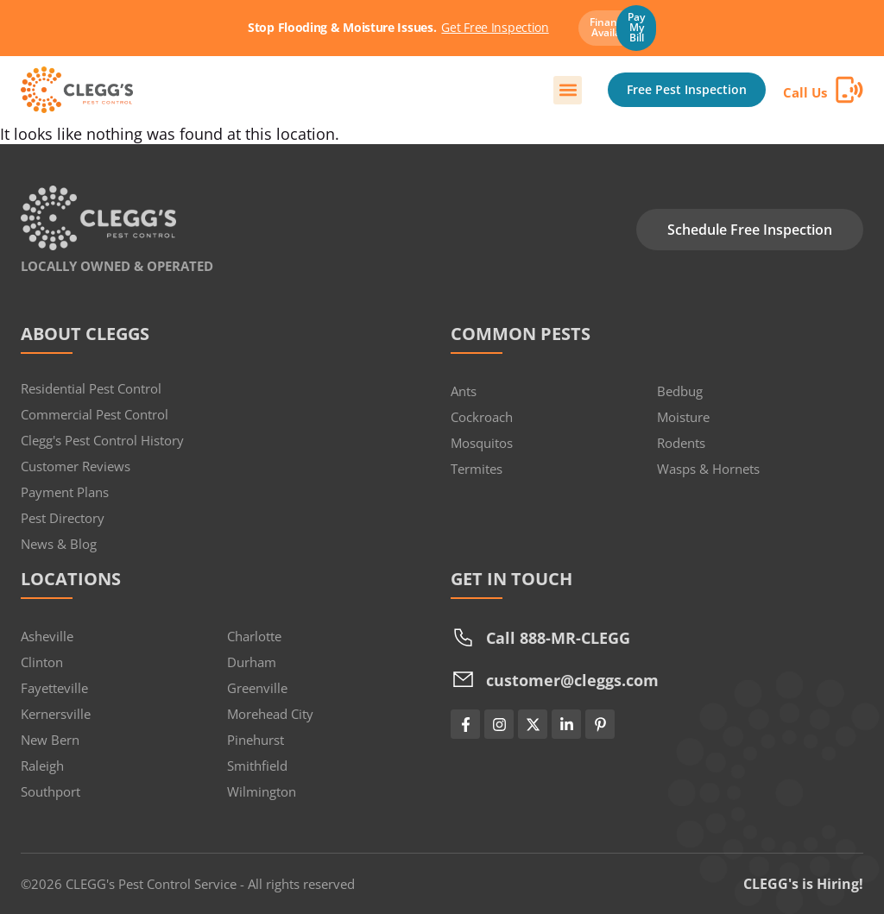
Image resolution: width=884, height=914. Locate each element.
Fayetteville (54, 688)
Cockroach (482, 416)
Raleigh (42, 765)
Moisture (683, 416)
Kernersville (56, 713)
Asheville (47, 636)
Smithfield (257, 765)
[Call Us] (849, 90)
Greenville (257, 688)
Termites (476, 468)
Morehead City (270, 713)
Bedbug (680, 391)
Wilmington (261, 791)
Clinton (42, 662)
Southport (50, 791)
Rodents (681, 442)
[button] (567, 90)
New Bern (50, 739)
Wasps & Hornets (708, 468)
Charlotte (254, 636)
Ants (464, 391)
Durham (251, 662)
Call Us (805, 92)
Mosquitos (482, 442)
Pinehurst (255, 739)
